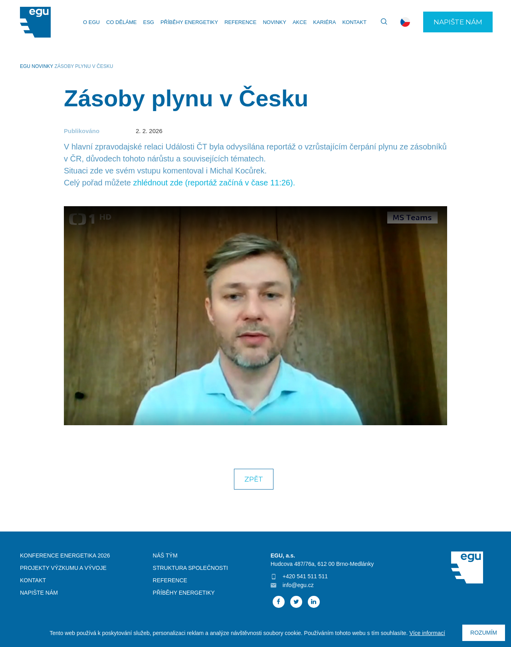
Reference (240, 22)
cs (405, 22)
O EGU (91, 22)
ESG (148, 22)
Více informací (427, 633)
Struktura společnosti (190, 568)
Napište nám (458, 22)
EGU (25, 66)
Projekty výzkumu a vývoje (63, 568)
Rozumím (483, 632)
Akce (300, 22)
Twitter (296, 602)
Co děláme (121, 22)
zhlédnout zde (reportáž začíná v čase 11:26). (214, 182)
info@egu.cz (298, 585)
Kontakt (354, 22)
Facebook (279, 602)
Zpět (253, 479)
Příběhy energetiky (189, 22)
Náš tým (165, 555)
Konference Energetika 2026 (65, 555)
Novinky (274, 22)
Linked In (314, 602)
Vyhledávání (380, 22)
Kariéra (324, 22)
